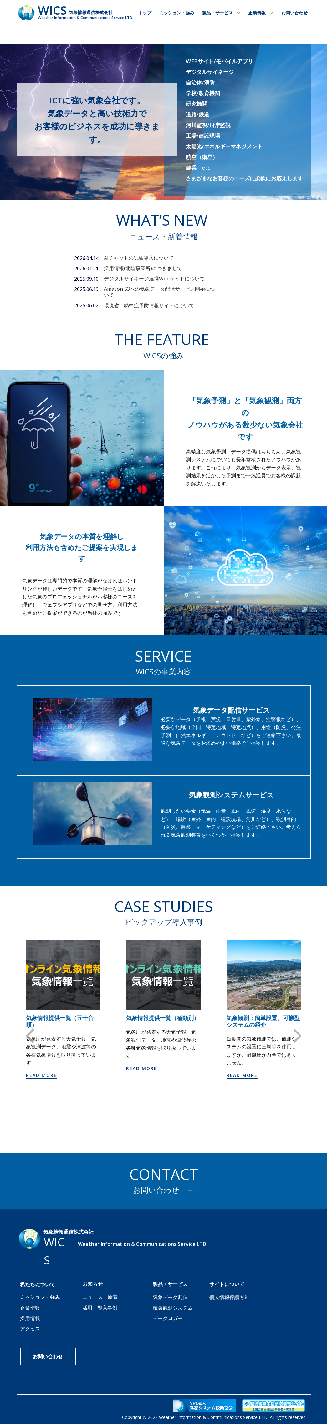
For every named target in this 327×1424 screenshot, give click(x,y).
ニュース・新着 (100, 1296)
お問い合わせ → (163, 1190)
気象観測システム (173, 1307)
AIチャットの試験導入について (139, 257)
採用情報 (30, 1318)
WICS (52, 10)
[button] (30, 1036)
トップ (144, 13)
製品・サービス (217, 13)
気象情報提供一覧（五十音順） (60, 1021)
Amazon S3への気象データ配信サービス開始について (159, 291)
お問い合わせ (294, 13)
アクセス (30, 1328)
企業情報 (257, 13)
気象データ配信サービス (231, 710)
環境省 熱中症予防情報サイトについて (149, 305)
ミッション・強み (176, 13)
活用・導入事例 (99, 1307)
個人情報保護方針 (229, 1297)
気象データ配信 (170, 1297)
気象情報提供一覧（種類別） (162, 1018)
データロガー (168, 1318)
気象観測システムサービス (231, 794)
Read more (41, 1075)
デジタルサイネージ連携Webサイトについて (154, 278)
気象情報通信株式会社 (91, 12)
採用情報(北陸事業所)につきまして (143, 268)
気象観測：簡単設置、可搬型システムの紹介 (263, 1021)
